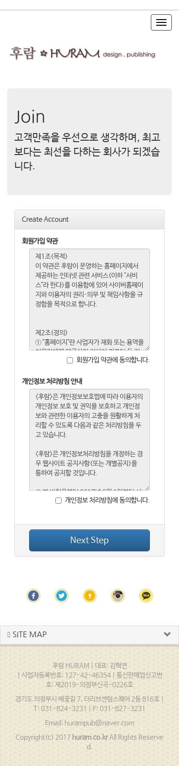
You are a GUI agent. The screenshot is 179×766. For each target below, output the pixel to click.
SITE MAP (27, 635)
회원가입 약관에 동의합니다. (108, 360)
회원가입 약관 (40, 241)
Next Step (89, 540)
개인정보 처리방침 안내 (52, 381)
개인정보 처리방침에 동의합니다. (102, 500)
